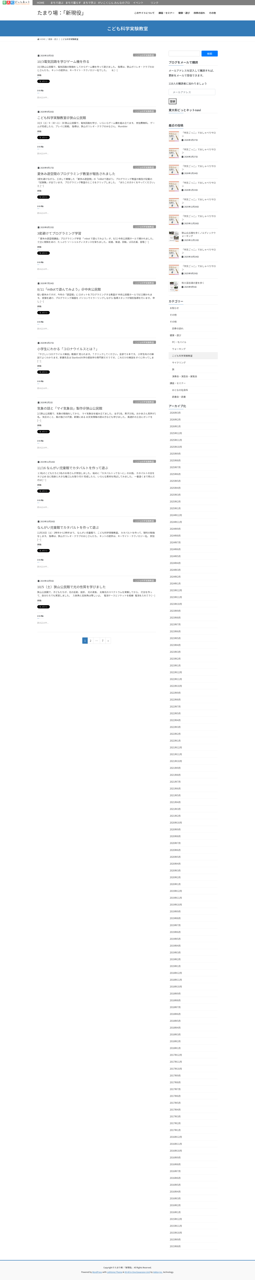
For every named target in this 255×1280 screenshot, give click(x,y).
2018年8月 (175, 1000)
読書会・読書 (179, 396)
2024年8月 (175, 535)
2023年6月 (175, 631)
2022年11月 (176, 679)
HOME (16, 2)
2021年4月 (175, 802)
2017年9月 (175, 1075)
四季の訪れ (177, 328)
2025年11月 (176, 440)
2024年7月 (175, 542)
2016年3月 (175, 1198)
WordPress (97, 1272)
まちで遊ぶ (56, 3)
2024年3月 (175, 569)
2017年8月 (175, 1082)
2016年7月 (175, 1171)
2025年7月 (175, 467)
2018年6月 (175, 1014)
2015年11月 (176, 1225)
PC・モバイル (179, 342)
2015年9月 (175, 1239)
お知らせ (174, 308)
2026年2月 (175, 419)
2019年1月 (175, 966)
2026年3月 (175, 412)
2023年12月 (176, 590)
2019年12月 (176, 891)
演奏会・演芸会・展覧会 (184, 376)
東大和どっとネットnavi (185, 110)
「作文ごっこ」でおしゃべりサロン (199, 134)
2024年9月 (175, 528)
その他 (173, 314)
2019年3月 (175, 952)
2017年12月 (176, 1054)
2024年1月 (175, 583)
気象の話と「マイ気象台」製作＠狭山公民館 (69, 408)
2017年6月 (175, 1096)
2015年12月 (176, 1219)
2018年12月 (176, 972)
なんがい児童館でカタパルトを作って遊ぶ (68, 527)
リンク (154, 3)
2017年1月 (175, 1130)
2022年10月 (176, 685)
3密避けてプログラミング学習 (59, 233)
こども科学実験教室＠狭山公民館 (61, 117)
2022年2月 (175, 733)
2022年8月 (175, 699)
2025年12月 (176, 433)
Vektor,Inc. (158, 1272)
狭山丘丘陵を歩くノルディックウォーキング (199, 234)
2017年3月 (175, 1116)
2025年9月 (175, 453)
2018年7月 (175, 1007)
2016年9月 (175, 1157)
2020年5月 (175, 856)
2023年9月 (175, 610)
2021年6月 (175, 788)
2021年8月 (175, 774)
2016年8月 (175, 1164)
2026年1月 (175, 426)
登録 (172, 101)
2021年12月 (176, 747)
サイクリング (179, 362)
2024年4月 (175, 563)
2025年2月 (175, 501)
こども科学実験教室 (144, 55)
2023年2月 (175, 658)
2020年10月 (176, 822)
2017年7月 (175, 1089)
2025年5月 (175, 480)
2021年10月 (176, 761)
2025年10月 (176, 446)
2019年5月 (175, 938)
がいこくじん (106, 3)
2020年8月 (175, 836)
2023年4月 (175, 645)
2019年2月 (175, 959)
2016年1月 (175, 1212)
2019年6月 (175, 932)
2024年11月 (176, 522)
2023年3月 (175, 651)
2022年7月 (175, 706)
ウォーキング (179, 348)
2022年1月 (175, 740)
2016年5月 (175, 1184)
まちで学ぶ (89, 3)
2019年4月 (175, 945)
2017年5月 (175, 1102)
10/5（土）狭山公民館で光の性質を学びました (71, 586)
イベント (138, 3)
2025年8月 (175, 460)
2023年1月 (175, 665)
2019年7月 (175, 925)
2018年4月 (175, 1027)
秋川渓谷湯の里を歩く (193, 282)
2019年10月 (176, 904)
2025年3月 (175, 494)
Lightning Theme (114, 1272)
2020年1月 (175, 884)
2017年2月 (175, 1123)
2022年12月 (176, 672)
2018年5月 (175, 1020)
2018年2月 (175, 1041)
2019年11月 (176, 897)
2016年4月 (175, 1191)
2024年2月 (175, 576)
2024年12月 (176, 515)
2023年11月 (176, 597)
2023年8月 (175, 617)
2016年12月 (176, 1136)
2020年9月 (175, 829)
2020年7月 (175, 843)
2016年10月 (176, 1150)
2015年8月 (175, 1246)
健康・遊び (175, 335)
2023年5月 (175, 638)
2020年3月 (175, 870)
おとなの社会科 (180, 390)
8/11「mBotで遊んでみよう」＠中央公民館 (69, 289)
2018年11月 (176, 979)
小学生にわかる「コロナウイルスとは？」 (68, 348)
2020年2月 (175, 877)
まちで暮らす (73, 3)
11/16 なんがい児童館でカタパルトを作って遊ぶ (72, 467)
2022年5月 (175, 713)
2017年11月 (176, 1061)
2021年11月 (176, 754)
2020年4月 (175, 863)
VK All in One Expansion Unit (137, 1272)
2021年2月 (175, 815)
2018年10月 (176, 986)
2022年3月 (175, 727)
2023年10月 (176, 604)
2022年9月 (175, 692)
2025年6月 (175, 474)
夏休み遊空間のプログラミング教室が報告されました (76, 173)
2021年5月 (175, 795)
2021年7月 (175, 781)
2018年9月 (175, 993)
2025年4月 (175, 487)
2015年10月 (176, 1232)
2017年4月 (175, 1109)
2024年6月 (175, 549)
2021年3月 (175, 809)
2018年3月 (175, 1034)
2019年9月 (175, 911)
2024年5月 (175, 556)
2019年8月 (175, 918)
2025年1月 (175, 508)
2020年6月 (175, 850)
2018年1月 (175, 1048)
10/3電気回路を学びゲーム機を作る (63, 61)
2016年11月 (176, 1143)
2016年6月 (175, 1178)
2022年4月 (175, 720)
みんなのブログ (122, 5)
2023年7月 (175, 624)
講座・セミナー (178, 383)
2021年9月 (175, 767)
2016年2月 (175, 1205)
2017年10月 (176, 1068)
